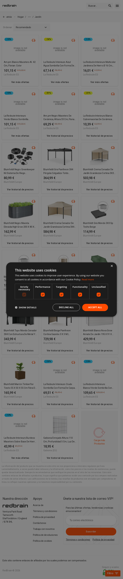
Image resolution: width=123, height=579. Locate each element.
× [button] (112, 266)
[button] (25, 307)
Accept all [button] (95, 307)
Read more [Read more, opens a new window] (88, 279)
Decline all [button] (66, 307)
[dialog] (61, 289)
